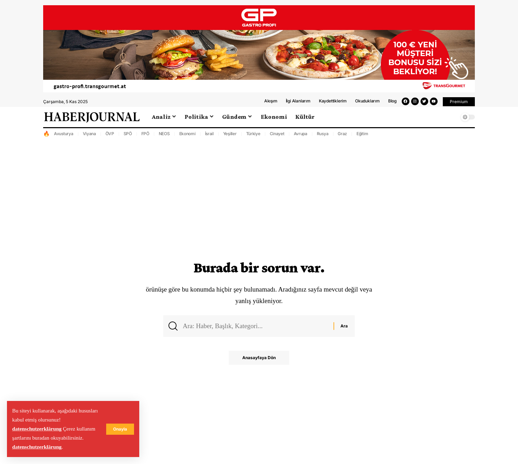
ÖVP (109, 136)
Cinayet (277, 136)
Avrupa (301, 136)
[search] (452, 120)
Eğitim (362, 136)
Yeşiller (230, 136)
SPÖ (128, 136)
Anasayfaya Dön (259, 360)
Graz (342, 136)
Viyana (89, 136)
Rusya (323, 136)
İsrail (209, 136)
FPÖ (145, 136)
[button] (459, 104)
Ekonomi (187, 136)
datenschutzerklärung (37, 429)
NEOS (164, 136)
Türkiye (253, 136)
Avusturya (63, 136)
